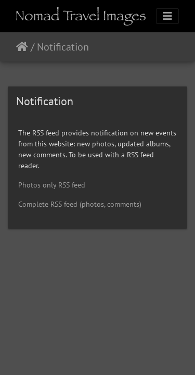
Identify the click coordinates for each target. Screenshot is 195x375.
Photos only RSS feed (51, 185)
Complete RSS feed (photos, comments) (79, 204)
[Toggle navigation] (167, 16)
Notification (63, 47)
